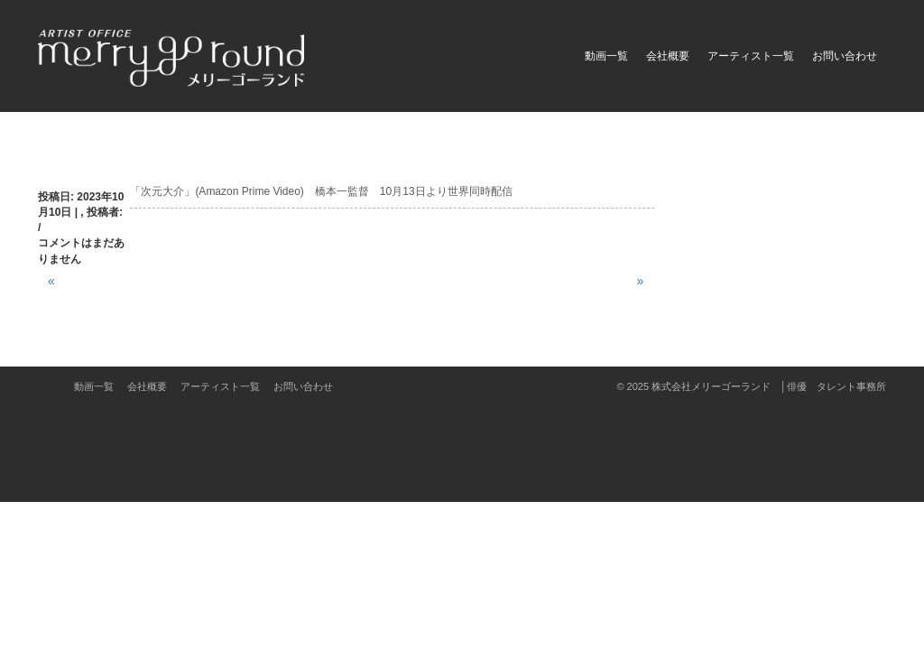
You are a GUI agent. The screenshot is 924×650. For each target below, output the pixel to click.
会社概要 (667, 56)
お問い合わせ (844, 56)
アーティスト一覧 (750, 56)
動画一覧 (606, 56)
